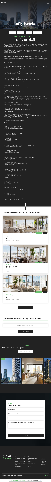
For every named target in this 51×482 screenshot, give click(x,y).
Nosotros (30, 461)
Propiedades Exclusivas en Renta (20, 461)
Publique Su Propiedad (32, 456)
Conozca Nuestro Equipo (32, 464)
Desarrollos (17, 454)
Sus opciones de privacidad (32, 480)
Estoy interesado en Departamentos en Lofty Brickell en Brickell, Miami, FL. (26, 424)
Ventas (12, 32)
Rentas (20, 32)
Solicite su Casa (18, 466)
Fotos (28, 32)
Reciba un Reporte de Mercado (33, 454)
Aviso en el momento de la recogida (17, 480)
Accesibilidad (43, 464)
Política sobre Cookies (43, 462)
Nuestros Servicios (31, 463)
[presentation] (16, 431)
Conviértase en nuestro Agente (32, 467)
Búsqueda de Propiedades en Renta (20, 464)
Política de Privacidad (43, 459)
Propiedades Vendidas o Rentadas (32, 459)
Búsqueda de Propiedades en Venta (20, 459)
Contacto (37, 32)
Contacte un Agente (25, 351)
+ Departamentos (24, 307)
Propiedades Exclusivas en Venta (20, 456)
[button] (2, 359)
